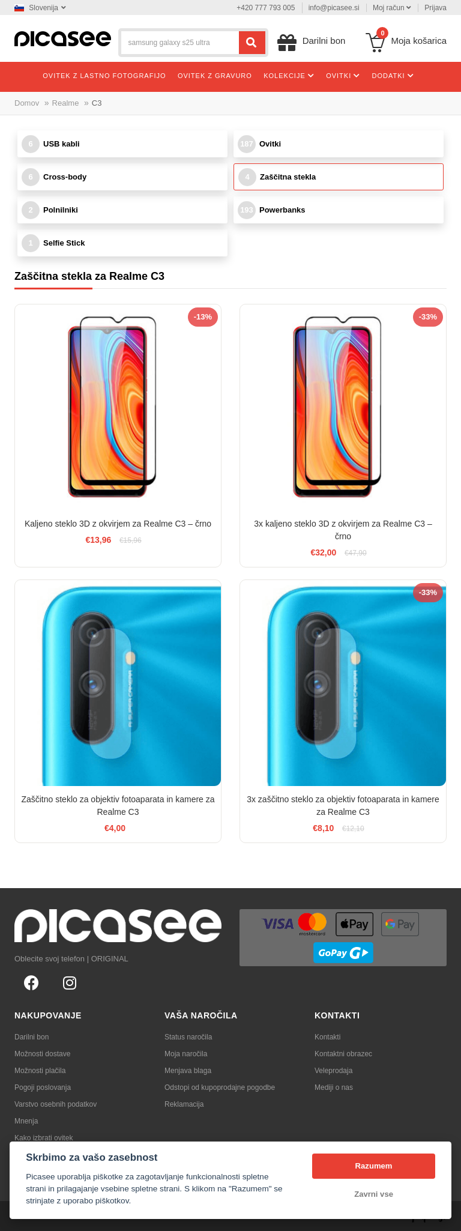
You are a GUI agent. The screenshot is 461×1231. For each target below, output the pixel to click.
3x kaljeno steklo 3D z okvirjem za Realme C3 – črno (343, 530)
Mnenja (26, 1121)
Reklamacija (183, 1104)
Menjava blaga (187, 1070)
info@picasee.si (334, 8)
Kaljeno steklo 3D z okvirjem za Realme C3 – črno (118, 523)
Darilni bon (31, 1037)
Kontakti (327, 1037)
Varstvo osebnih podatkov (55, 1104)
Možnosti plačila (39, 1070)
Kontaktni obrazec (343, 1054)
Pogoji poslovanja (42, 1087)
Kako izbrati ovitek (43, 1138)
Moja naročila (185, 1054)
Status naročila (188, 1037)
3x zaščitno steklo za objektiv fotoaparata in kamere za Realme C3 (343, 805)
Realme (65, 102)
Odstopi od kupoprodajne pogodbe (219, 1087)
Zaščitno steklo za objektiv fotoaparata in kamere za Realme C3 (117, 805)
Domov (26, 102)
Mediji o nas (334, 1087)
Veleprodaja (333, 1070)
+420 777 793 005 (266, 8)
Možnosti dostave (42, 1054)
